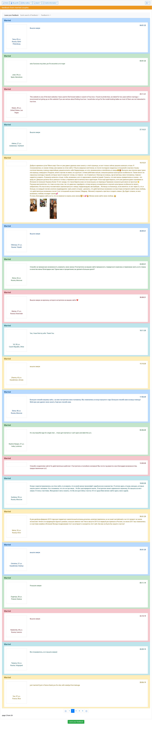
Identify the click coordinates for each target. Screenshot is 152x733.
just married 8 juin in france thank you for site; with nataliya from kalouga (55, 685)
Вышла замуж (35, 28)
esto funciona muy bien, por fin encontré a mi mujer (47, 64)
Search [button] (36, 3)
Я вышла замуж (35, 586)
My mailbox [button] (25, 3)
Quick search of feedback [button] (29, 15)
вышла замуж (35, 366)
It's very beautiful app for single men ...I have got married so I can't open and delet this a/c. (61, 433)
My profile (15, 3)
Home (6, 3)
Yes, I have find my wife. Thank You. (42, 333)
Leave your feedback (11, 15)
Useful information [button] (49, 3)
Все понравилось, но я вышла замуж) (43, 652)
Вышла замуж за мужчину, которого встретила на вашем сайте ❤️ (54, 300)
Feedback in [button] (45, 15)
